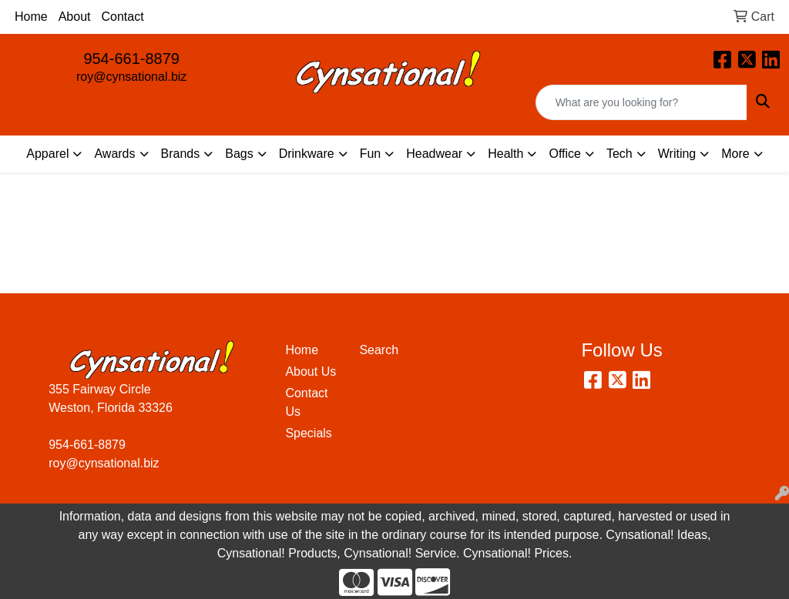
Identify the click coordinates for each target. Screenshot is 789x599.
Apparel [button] (47, 153)
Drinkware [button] (306, 153)
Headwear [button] (434, 153)
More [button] (735, 153)
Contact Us (306, 402)
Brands (180, 153)
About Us (310, 371)
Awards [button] (114, 153)
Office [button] (565, 153)
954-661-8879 (131, 58)
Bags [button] (239, 153)
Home (31, 16)
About (75, 16)
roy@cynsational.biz (131, 76)
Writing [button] (677, 153)
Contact (123, 16)
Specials (308, 433)
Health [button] (505, 153)
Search (378, 349)
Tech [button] (619, 153)
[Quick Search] (641, 102)
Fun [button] (370, 153)
